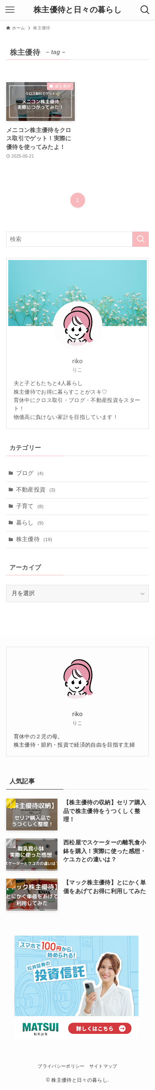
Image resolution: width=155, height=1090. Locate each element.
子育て (30, 506)
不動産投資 (36, 490)
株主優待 (34, 539)
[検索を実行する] (140, 239)
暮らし (30, 523)
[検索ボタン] (145, 10)
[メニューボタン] (10, 10)
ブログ (30, 473)
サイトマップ (103, 1066)
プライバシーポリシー (61, 1066)
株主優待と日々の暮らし (77, 10)
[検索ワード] (77, 239)
